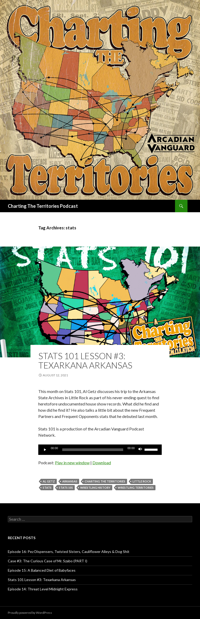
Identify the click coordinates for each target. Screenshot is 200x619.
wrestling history (95, 487)
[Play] (45, 449)
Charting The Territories (105, 481)
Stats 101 (66, 487)
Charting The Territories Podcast (43, 206)
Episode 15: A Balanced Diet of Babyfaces (42, 570)
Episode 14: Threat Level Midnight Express (43, 589)
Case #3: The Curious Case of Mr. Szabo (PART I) (47, 561)
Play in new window (72, 462)
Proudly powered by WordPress (30, 613)
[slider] (92, 449)
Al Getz (49, 481)
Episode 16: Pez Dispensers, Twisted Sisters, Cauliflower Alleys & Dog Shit (68, 551)
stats (47, 487)
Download (101, 462)
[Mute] (140, 449)
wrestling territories (136, 487)
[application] (100, 449)
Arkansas (69, 481)
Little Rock (142, 481)
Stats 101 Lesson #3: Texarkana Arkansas (85, 360)
